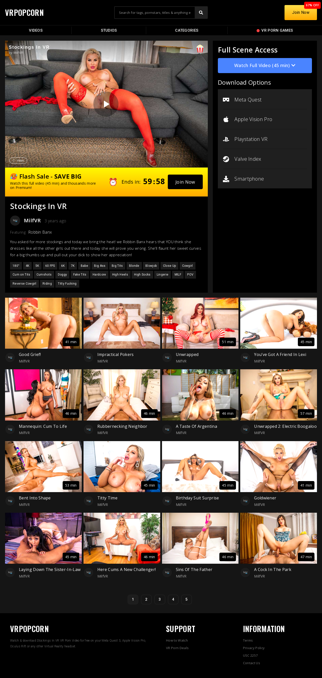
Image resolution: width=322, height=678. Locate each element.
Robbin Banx (40, 232)
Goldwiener (265, 498)
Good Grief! (30, 354)
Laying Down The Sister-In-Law (49, 569)
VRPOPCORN (24, 12)
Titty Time (107, 498)
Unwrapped (187, 354)
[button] (185, 182)
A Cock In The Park (272, 569)
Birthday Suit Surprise (197, 498)
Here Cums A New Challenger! (126, 569)
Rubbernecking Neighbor (122, 426)
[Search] (201, 12)
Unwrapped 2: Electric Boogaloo (285, 426)
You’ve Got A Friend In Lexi (280, 354)
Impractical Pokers (115, 354)
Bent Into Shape (35, 498)
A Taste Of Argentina (196, 426)
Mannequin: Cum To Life (43, 426)
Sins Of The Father (194, 569)
